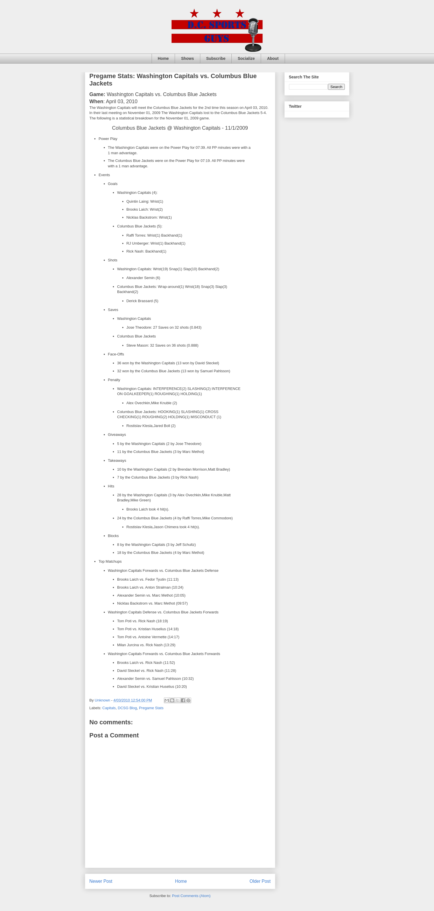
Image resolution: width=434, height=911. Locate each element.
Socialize (246, 58)
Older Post (260, 881)
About (272, 58)
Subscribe (216, 58)
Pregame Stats (151, 708)
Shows (187, 58)
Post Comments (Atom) (191, 896)
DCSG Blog (127, 708)
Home (163, 58)
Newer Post (101, 881)
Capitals (109, 708)
